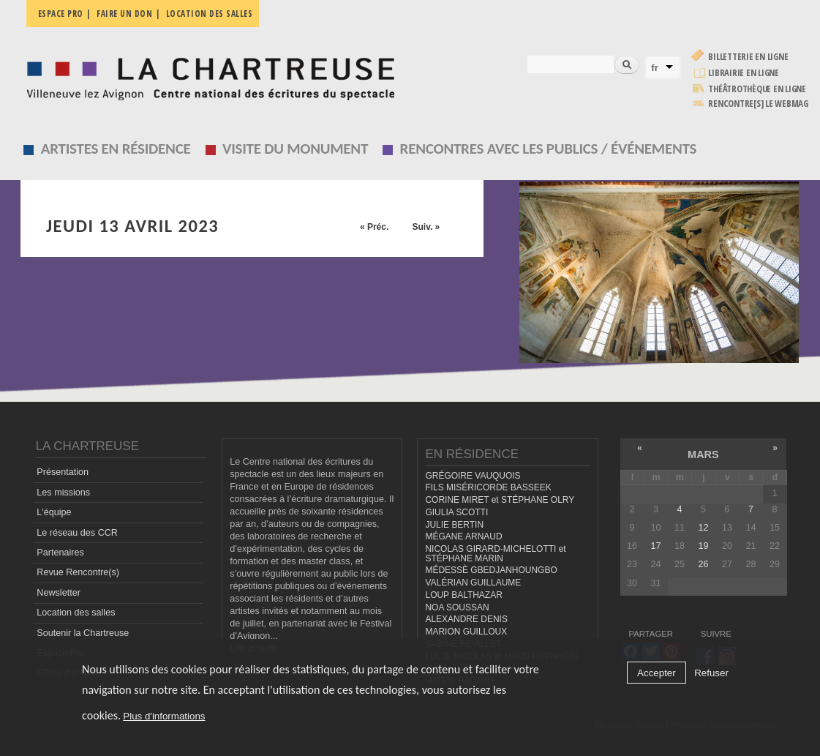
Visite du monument (295, 148)
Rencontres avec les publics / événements (548, 148)
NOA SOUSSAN (457, 607)
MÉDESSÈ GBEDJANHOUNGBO (491, 570)
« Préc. (374, 227)
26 (703, 564)
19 (703, 546)
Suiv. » (426, 227)
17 (655, 546)
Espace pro (60, 13)
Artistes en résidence (116, 148)
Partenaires (60, 552)
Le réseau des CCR (77, 533)
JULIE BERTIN (454, 525)
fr (654, 67)
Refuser (711, 672)
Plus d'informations (164, 716)
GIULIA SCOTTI (456, 512)
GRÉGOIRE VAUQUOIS (472, 476)
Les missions (63, 492)
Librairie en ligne (743, 73)
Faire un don (124, 13)
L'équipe (54, 512)
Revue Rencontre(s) (78, 572)
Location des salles (209, 13)
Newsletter (58, 593)
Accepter (656, 672)
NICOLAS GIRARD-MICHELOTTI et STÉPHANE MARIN (495, 554)
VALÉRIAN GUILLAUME (473, 582)
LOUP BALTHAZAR (463, 595)
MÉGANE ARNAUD (463, 536)
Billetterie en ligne (748, 56)
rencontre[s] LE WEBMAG (758, 103)
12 (703, 528)
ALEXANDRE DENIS (466, 619)
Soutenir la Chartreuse (83, 633)
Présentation (63, 472)
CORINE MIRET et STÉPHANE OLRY (499, 500)
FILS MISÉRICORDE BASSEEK (488, 487)
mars (703, 454)
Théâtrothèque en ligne (757, 89)
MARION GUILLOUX (466, 631)
